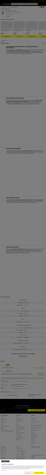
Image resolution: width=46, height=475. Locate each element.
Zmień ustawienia (28, 472)
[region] (23, 467)
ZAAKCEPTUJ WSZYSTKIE (39, 472)
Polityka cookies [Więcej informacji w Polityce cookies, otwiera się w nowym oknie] (3, 470)
